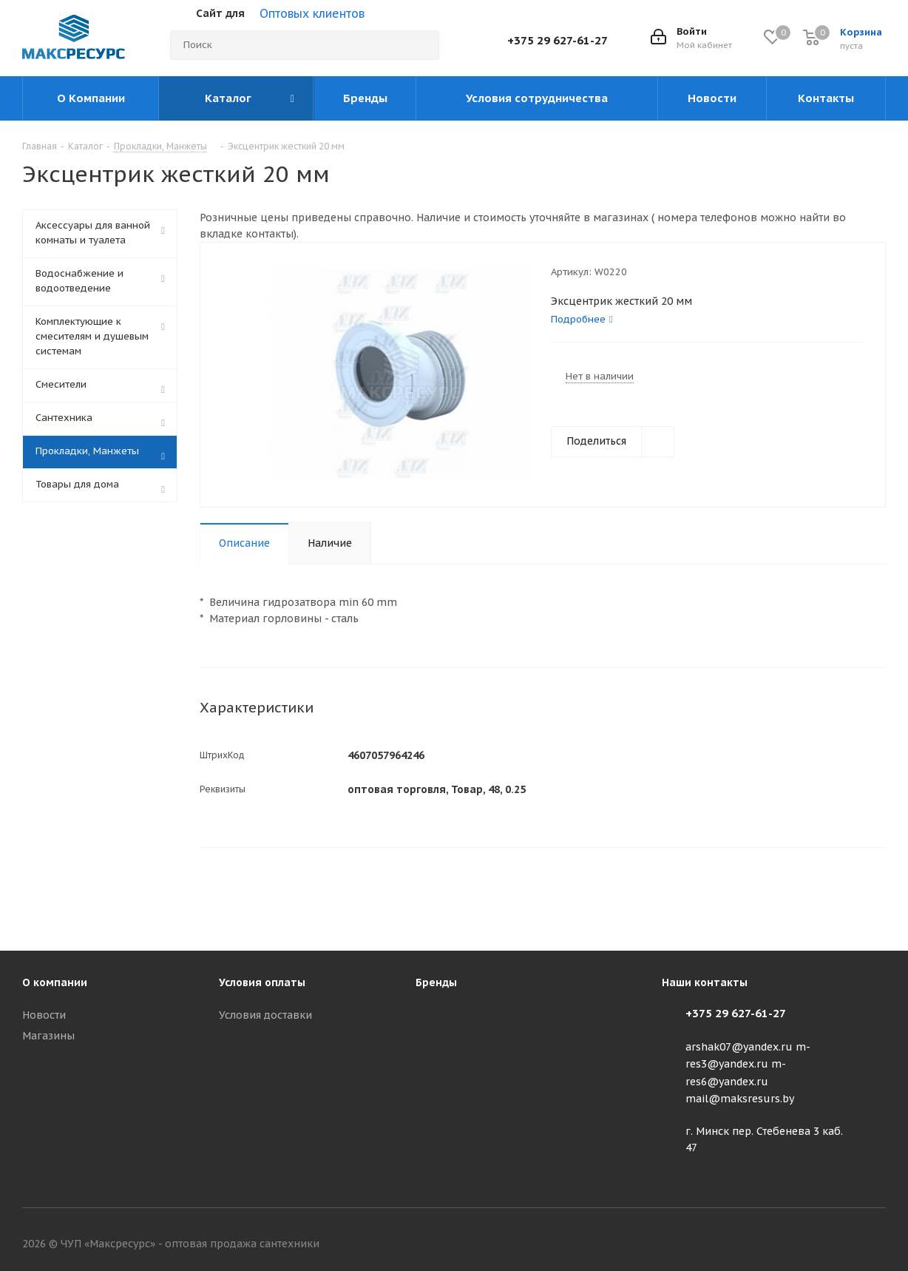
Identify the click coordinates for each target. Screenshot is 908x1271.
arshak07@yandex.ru (739, 1046)
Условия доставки (265, 1015)
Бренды (436, 982)
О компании (54, 982)
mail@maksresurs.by (739, 1098)
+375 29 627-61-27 (557, 40)
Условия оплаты (262, 982)
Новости (44, 1015)
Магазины (48, 1035)
